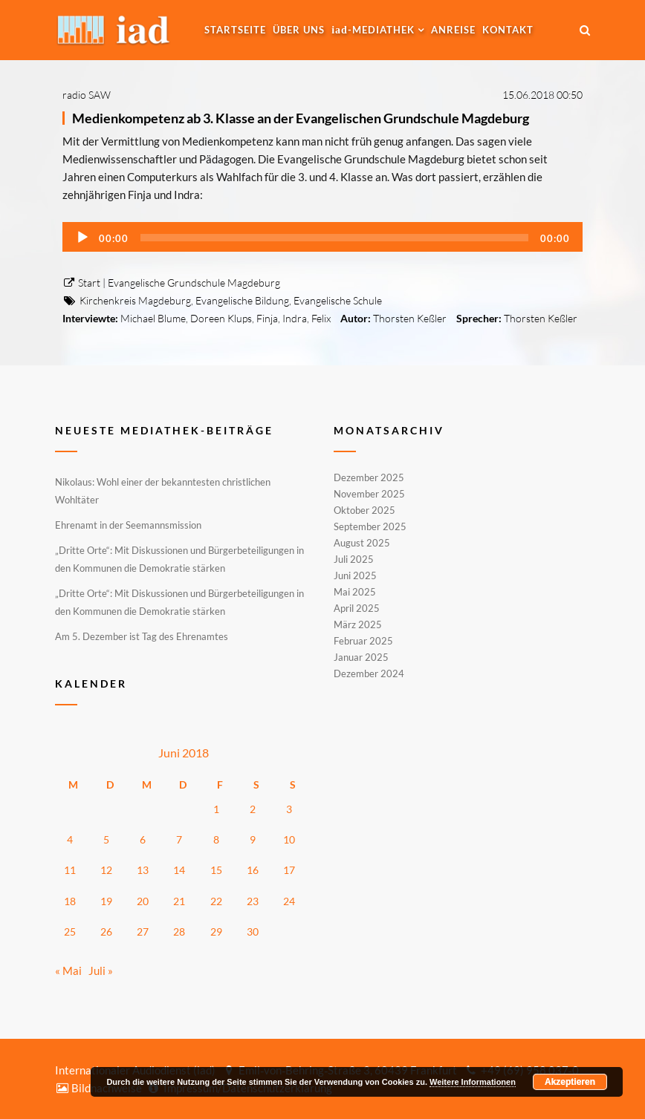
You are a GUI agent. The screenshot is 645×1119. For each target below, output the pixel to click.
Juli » (100, 970)
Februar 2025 (363, 641)
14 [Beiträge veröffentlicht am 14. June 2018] (179, 870)
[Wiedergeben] (82, 237)
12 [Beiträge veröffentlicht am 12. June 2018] (106, 870)
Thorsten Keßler (410, 318)
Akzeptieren (570, 1082)
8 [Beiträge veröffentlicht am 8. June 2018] (216, 839)
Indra (294, 318)
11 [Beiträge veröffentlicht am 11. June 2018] (70, 870)
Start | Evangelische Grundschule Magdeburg (171, 282)
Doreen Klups (221, 318)
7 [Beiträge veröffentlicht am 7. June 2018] (179, 839)
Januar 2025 (361, 657)
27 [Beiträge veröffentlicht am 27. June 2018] (143, 931)
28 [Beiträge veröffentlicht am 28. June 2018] (179, 931)
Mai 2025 (355, 592)
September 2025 (370, 526)
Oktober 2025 (364, 510)
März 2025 (358, 624)
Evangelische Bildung (242, 300)
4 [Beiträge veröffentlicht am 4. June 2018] (70, 839)
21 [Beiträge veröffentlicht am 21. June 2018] (179, 901)
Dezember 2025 (369, 478)
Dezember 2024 (369, 673)
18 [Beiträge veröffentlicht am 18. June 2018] (70, 901)
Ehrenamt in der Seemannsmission (128, 525)
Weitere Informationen (473, 1081)
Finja (267, 318)
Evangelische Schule (338, 300)
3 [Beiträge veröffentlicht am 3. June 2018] (289, 809)
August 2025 (362, 543)
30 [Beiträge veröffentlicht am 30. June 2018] (253, 931)
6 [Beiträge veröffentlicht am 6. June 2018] (143, 839)
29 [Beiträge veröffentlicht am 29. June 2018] (216, 931)
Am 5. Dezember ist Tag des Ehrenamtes (141, 636)
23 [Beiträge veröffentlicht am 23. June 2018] (253, 901)
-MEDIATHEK (373, 30)
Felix (321, 318)
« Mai (68, 970)
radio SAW (86, 94)
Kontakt (508, 30)
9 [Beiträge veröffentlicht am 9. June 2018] (253, 839)
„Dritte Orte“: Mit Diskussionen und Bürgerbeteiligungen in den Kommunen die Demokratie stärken (179, 559)
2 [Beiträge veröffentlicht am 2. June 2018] (253, 809)
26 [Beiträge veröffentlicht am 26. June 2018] (106, 931)
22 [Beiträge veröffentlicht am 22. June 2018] (216, 901)
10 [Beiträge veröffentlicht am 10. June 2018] (289, 839)
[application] (322, 237)
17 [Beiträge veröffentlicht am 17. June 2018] (289, 870)
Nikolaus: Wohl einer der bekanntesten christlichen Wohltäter (162, 491)
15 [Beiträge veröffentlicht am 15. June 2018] (216, 870)
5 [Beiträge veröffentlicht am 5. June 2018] (106, 839)
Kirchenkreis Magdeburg (135, 300)
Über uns (299, 30)
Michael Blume (153, 318)
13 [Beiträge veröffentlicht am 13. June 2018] (143, 870)
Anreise (453, 30)
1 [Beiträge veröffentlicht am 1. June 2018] (216, 809)
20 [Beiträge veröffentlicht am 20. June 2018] (143, 901)
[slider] (334, 237)
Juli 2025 (354, 559)
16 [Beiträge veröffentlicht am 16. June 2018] (253, 870)
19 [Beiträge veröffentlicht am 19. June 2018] (106, 901)
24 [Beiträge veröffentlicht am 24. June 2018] (289, 901)
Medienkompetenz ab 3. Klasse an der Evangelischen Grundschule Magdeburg (300, 118)
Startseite (235, 30)
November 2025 (369, 494)
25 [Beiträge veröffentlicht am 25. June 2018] (70, 931)
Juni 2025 (355, 575)
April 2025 (357, 608)
